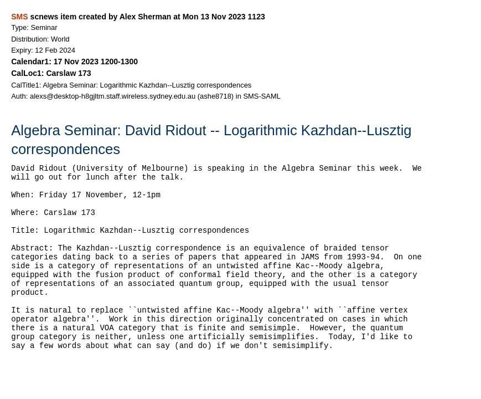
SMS (19, 16)
